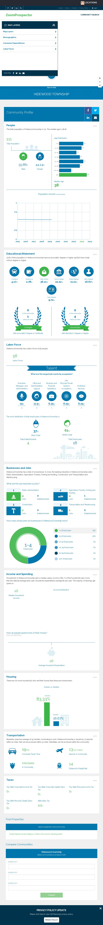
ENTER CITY (51, 865)
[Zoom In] (100, 78)
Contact (74, 8)
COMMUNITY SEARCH (90, 15)
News (67, 8)
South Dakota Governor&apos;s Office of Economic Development (36, 834)
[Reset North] (100, 85)
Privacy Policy (83, 8)
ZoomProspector (19, 15)
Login (94, 8)
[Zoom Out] (100, 82)
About (61, 8)
